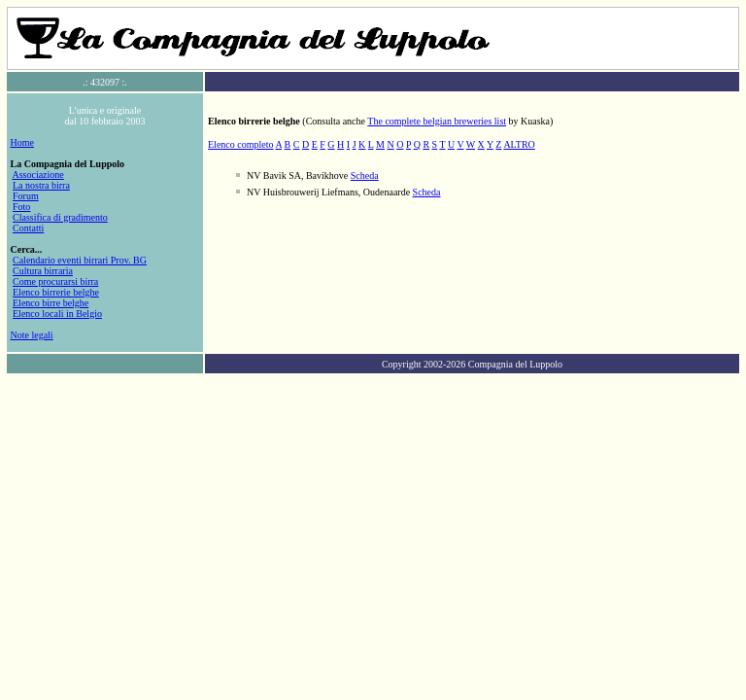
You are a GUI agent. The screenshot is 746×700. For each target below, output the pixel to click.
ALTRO (518, 144)
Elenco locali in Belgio (57, 313)
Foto (21, 206)
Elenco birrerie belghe (56, 292)
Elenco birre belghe (50, 303)
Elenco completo (240, 144)
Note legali (32, 335)
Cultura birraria (43, 270)
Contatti (28, 228)
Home (22, 142)
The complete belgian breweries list (436, 121)
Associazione (37, 174)
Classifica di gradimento (60, 217)
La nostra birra (41, 185)
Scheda (365, 175)
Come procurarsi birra (55, 281)
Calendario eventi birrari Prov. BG (80, 260)
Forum (26, 196)
